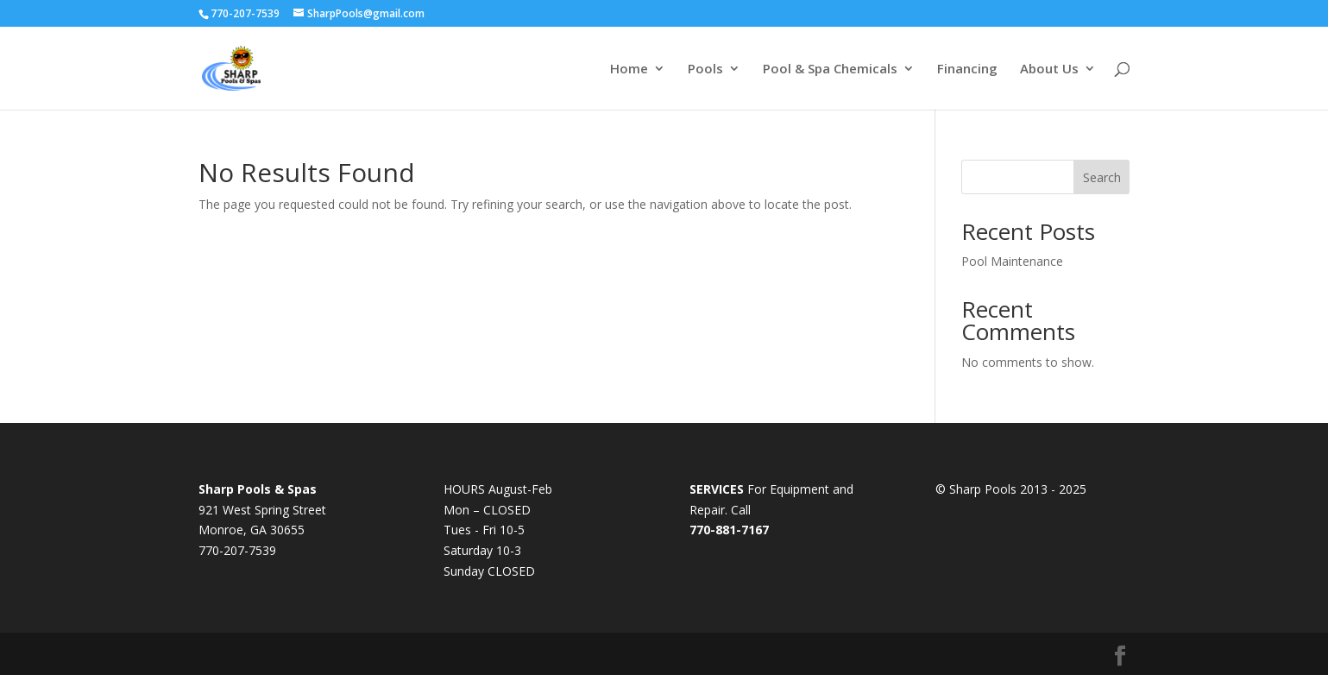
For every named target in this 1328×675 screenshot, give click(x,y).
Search (1102, 177)
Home (629, 69)
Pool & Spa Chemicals (830, 69)
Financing (967, 69)
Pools (705, 69)
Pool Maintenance (1012, 261)
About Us (1049, 69)
